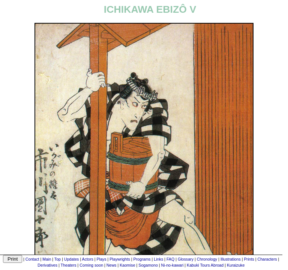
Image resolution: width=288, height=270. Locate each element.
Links (158, 259)
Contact (32, 259)
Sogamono (148, 265)
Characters (267, 259)
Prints (249, 259)
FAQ (170, 259)
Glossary (186, 259)
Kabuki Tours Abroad (205, 265)
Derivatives (47, 265)
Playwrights (120, 259)
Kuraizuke (235, 265)
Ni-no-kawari (172, 265)
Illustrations (230, 259)
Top (57, 259)
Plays (101, 259)
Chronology (207, 259)
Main (46, 259)
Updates (71, 259)
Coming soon (91, 265)
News (111, 265)
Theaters (68, 265)
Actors (87, 259)
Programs (141, 259)
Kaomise (127, 265)
